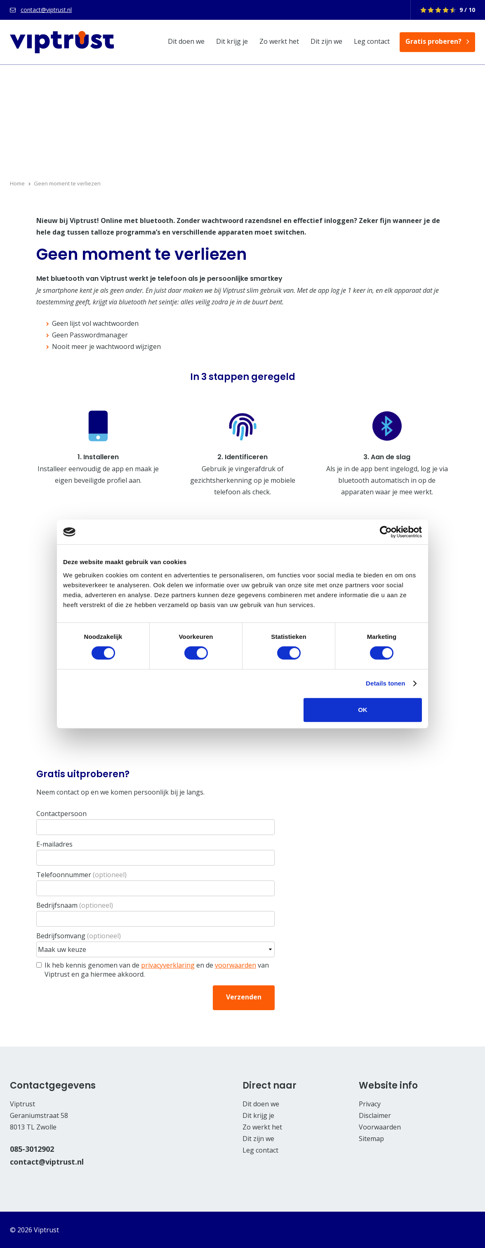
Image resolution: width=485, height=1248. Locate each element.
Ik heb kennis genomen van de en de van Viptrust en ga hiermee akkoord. (157, 970)
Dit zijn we (326, 41)
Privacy (370, 1103)
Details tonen (385, 683)
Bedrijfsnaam (74, 905)
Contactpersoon (61, 813)
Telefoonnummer (81, 874)
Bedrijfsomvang (78, 935)
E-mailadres (54, 844)
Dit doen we (186, 41)
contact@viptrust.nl (46, 10)
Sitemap (371, 1138)
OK (362, 709)
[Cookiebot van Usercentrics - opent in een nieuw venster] (386, 532)
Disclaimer (375, 1115)
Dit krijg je (232, 41)
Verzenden (243, 996)
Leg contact (372, 41)
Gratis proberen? (433, 41)
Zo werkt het (279, 41)
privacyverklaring (168, 965)
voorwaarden (235, 965)
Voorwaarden (380, 1127)
